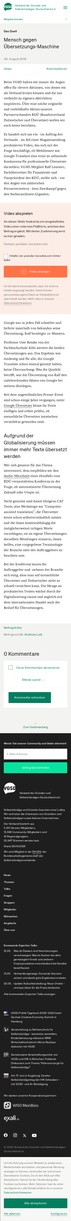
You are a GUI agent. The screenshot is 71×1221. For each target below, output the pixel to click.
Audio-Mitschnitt (17, 476)
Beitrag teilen (13, 627)
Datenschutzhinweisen (17, 1192)
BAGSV (36, 851)
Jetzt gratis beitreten (35, 767)
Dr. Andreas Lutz (31, 634)
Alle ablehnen (12, 1213)
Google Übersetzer (18, 405)
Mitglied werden (13, 19)
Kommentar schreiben (29, 697)
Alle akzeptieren (35, 1203)
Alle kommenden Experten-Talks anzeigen (29, 993)
